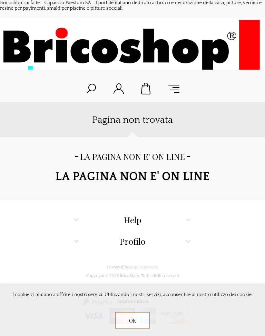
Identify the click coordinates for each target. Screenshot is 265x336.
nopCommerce (144, 267)
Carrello (146, 88)
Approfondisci (132, 301)
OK (132, 320)
